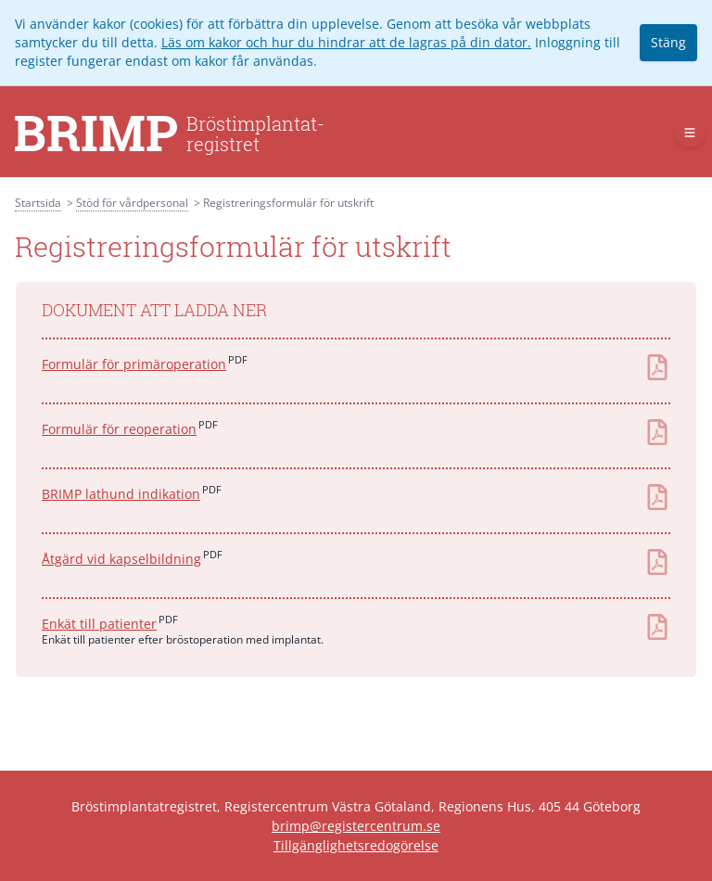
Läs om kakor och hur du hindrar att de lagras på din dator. (346, 42)
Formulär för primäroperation (134, 364)
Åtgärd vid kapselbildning (121, 559)
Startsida (38, 203)
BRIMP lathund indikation (121, 494)
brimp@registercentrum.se (356, 826)
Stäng (668, 42)
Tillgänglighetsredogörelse (356, 845)
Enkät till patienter (99, 623)
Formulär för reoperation (119, 429)
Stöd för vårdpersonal (132, 203)
